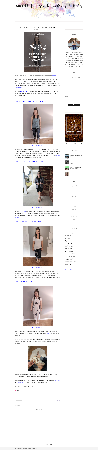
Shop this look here (37, 145)
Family (74, 199)
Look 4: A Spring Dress (23, 281)
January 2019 (68, 251)
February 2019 (68, 248)
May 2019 (67, 241)
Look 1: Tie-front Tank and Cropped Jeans (30, 101)
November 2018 (69, 256)
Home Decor (74, 216)
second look (22, 211)
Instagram (20, 382)
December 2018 (69, 254)
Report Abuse (68, 269)
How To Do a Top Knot (75, 174)
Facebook (58, 380)
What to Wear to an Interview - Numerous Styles (75, 162)
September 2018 (69, 262)
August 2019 (68, 233)
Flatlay (74, 209)
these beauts (18, 87)
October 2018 (68, 259)
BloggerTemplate (34, 448)
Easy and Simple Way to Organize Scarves (75, 168)
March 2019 (68, 246)
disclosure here (54, 75)
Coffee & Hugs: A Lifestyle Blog (49, 6)
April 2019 (67, 243)
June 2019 (67, 238)
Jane (74, 219)
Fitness (74, 206)
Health (74, 212)
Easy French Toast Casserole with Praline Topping (74, 144)
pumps (58, 155)
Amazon (74, 196)
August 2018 (68, 264)
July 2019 (67, 235)
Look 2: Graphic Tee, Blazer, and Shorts (29, 161)
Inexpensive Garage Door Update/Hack (76, 156)
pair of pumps (24, 91)
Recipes (74, 222)
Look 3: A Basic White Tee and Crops (28, 221)
